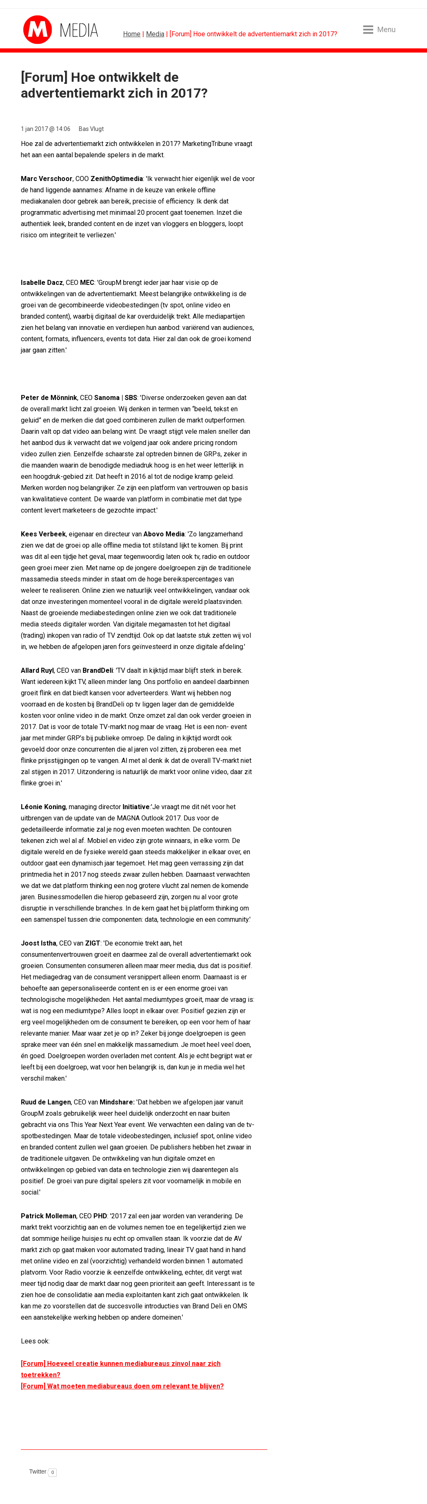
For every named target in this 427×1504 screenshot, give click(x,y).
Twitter (37, 1471)
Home (132, 34)
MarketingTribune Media (54, 29)
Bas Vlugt (91, 129)
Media (155, 34)
